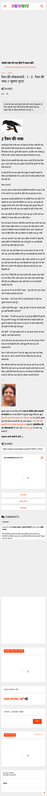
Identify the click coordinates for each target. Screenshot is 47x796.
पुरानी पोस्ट (23, 501)
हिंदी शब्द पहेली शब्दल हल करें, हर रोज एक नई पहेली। (21, 67)
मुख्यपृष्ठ (23, 508)
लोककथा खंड (28, 428)
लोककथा (10, 73)
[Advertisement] (23, 34)
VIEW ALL (39, 734)
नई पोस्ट (23, 495)
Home (3, 73)
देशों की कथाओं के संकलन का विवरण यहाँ (16, 418)
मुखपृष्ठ (5, 783)
